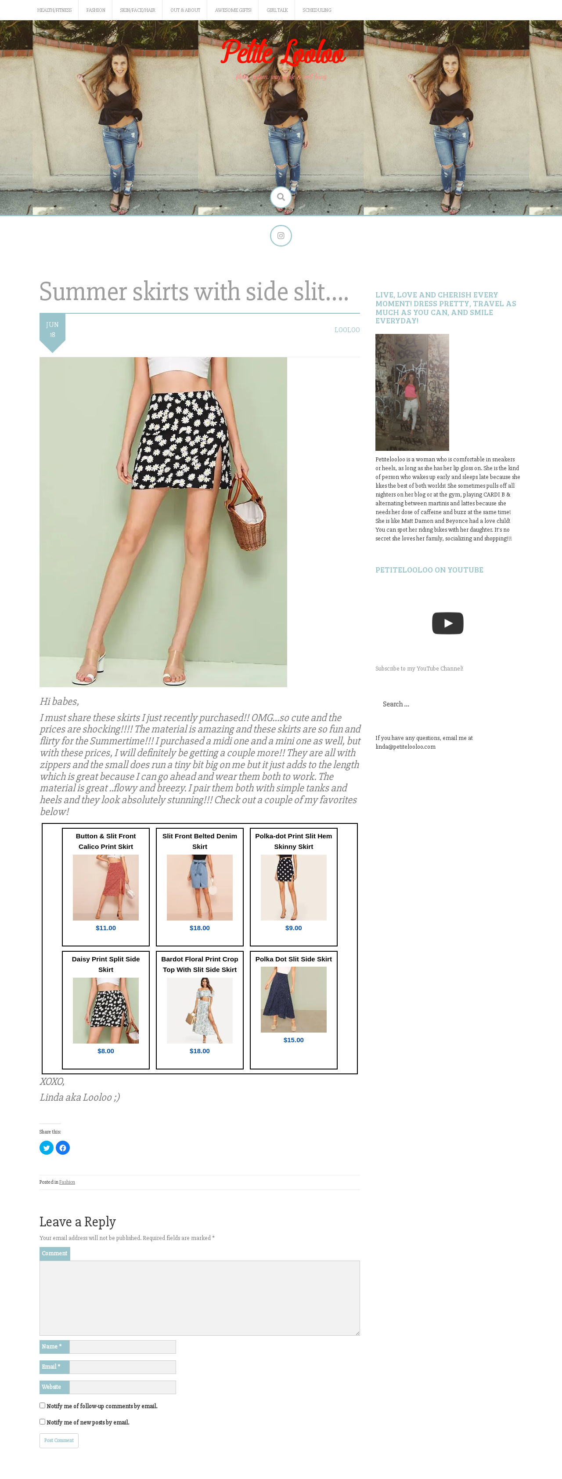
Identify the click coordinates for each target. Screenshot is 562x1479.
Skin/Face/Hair (137, 10)
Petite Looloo (281, 54)
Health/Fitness (54, 10)
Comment (54, 1253)
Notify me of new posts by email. (88, 1422)
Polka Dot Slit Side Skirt (294, 959)
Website (51, 1387)
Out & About (185, 10)
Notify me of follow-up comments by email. (102, 1406)
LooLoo (347, 330)
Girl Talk (277, 10)
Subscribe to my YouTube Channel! (419, 669)
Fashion (95, 10)
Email (51, 1366)
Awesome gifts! (233, 10)
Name (51, 1346)
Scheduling (317, 10)
